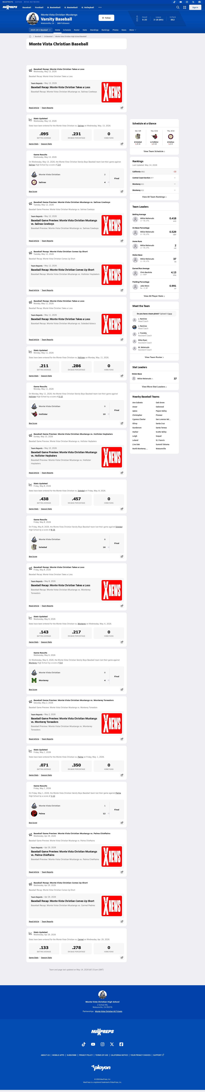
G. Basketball (71, 7)
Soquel (159, 436)
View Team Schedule (154, 151)
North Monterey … (140, 448)
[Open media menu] (184, 7)
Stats (85, 30)
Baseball (26, 7)
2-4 (59, 165)
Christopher (137, 415)
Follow (106, 17)
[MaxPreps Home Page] (30, 36)
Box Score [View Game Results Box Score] (33, 191)
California (136, 171)
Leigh (134, 436)
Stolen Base (137, 374)
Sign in (195, 7)
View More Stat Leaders (154, 386)
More (132, 30)
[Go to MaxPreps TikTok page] (84, 1044)
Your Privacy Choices (140, 1055)
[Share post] (122, 108)
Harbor (135, 431)
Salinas (81, 125)
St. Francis (160, 440)
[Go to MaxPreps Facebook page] (121, 1044)
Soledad (81, 490)
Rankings (105, 30)
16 (104, 547)
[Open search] (178, 7)
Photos (115, 30)
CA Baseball (48, 36)
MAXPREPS (8, 2)
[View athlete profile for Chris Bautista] (154, 268)
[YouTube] (181, 2)
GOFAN (18, 2)
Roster (76, 30)
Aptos (134, 410)
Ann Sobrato (137, 402)
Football (39, 7)
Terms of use (101, 1055)
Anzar (134, 406)
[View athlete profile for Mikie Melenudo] (154, 214)
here (170, 314)
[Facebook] (199, 2)
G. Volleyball (88, 7)
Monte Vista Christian (45, 174)
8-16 (53, 530)
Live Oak (136, 444)
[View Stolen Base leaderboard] (165, 378)
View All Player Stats (154, 295)
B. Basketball (54, 7)
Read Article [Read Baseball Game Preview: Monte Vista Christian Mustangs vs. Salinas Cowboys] (34, 240)
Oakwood (160, 406)
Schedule (67, 30)
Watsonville (161, 448)
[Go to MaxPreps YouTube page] (93, 1044)
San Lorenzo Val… (163, 419)
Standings (94, 30)
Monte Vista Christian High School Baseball (70, 36)
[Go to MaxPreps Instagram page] (102, 1044)
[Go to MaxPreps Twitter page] (112, 1044)
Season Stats (46, 143)
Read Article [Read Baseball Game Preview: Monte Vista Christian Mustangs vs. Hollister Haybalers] (34, 472)
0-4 (60, 663)
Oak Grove (160, 402)
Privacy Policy (86, 1055)
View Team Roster (154, 357)
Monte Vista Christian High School (102, 996)
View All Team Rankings (154, 196)
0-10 (61, 396)
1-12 (53, 796)
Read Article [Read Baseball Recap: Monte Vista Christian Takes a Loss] (34, 107)
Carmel (81, 939)
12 (104, 813)
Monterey (82, 623)
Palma (80, 757)
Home (57, 30)
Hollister (81, 357)
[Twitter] (193, 2)
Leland (135, 440)
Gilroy (134, 423)
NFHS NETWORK (32, 2)
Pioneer (159, 415)
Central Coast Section (141, 177)
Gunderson (136, 427)
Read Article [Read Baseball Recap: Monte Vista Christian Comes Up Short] (34, 290)
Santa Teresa (161, 427)
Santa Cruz (160, 423)
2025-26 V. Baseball (41, 30)
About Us (45, 1055)
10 (104, 414)
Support (158, 1055)
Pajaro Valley (161, 410)
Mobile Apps (58, 1055)
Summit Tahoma (162, 444)
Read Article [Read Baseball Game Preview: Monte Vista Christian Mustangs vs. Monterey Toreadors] (34, 739)
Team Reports (36, 83)
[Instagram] (187, 2)
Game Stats (33, 143)
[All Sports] (100, 7)
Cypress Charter (139, 419)
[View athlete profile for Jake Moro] (154, 282)
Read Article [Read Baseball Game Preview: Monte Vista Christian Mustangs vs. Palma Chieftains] (34, 872)
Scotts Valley (161, 431)
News (124, 30)
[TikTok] (174, 2)
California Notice (119, 1055)
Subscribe (71, 1055)
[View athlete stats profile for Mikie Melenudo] (143, 378)
